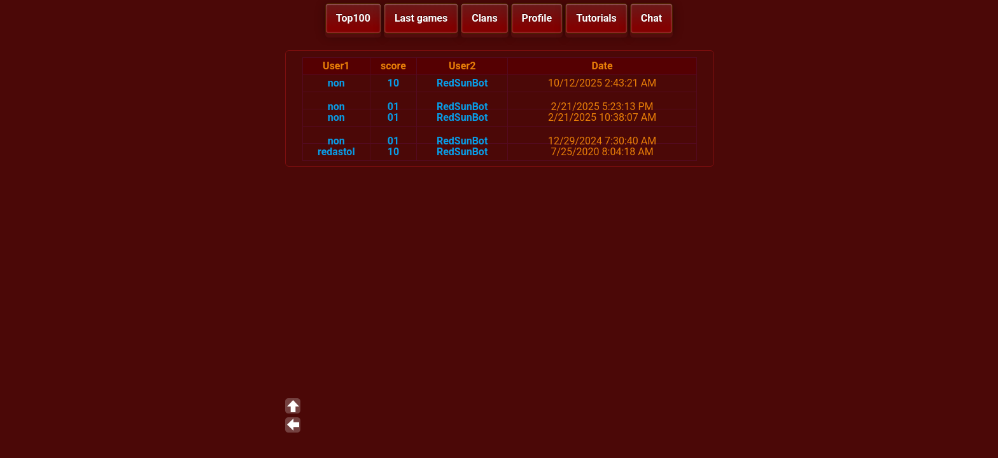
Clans (484, 18)
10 (393, 83)
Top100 (353, 18)
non (336, 83)
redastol (336, 152)
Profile (537, 18)
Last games (421, 18)
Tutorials (596, 18)
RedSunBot (462, 83)
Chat (651, 18)
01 (393, 107)
